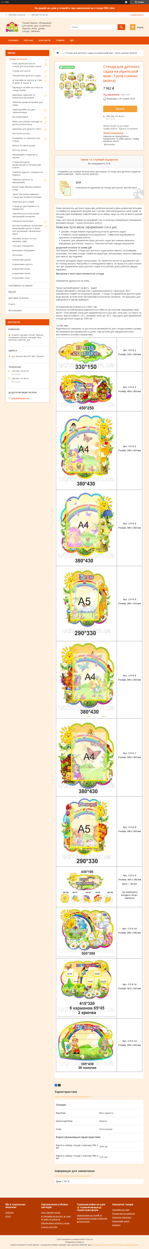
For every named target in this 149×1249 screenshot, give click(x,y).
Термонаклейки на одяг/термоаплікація (23, 110)
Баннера (116, 1225)
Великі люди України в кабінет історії (26, 188)
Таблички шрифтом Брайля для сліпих (27, 103)
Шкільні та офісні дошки (23, 145)
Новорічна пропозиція (22, 221)
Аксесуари (17, 255)
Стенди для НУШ (49, 1227)
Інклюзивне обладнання (23, 250)
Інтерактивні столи (21, 278)
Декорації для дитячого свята (26, 129)
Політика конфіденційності (127, 1245)
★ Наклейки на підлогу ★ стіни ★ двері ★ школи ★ (27, 81)
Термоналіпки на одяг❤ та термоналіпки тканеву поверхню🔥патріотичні (92, 1218)
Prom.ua (88, 1239)
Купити (120, 109)
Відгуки (12, 292)
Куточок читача (19, 150)
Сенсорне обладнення (23, 246)
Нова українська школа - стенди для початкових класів (26, 64)
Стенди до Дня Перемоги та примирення (25, 207)
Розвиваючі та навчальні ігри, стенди (26, 139)
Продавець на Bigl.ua (74, 1242)
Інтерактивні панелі (21, 273)
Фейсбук (9, 1212)
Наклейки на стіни (120, 1210)
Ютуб (8, 1216)
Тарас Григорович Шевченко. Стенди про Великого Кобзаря (26, 195)
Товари (60, 40)
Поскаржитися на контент (103, 1245)
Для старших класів (50, 1212)
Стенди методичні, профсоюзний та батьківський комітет (26, 165)
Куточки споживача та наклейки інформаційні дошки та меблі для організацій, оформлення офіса (27, 229)
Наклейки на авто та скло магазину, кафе (24, 239)
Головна (13, 40)
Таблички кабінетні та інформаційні (22, 180)
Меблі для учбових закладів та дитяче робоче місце (27, 122)
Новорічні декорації (121, 1217)
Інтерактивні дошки (21, 260)
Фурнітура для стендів (23, 202)
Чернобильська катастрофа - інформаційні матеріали (26, 214)
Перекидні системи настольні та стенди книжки (27, 88)
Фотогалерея (15, 310)
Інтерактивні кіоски (21, 269)
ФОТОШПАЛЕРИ (20, 117)
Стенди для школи (21, 71)
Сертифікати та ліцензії (21, 285)
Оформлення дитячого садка (26, 75)
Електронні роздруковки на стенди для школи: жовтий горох (106, 187)
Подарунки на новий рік (123, 1213)
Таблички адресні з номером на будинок (27, 173)
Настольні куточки (21, 133)
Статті (12, 304)
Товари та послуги (18, 59)
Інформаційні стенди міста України (25, 156)
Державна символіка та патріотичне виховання (23, 96)
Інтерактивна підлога (22, 264)
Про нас (28, 40)
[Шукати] (121, 27)
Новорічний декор (120, 1221)
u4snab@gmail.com (20, 398)
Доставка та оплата (18, 298)
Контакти (44, 40)
